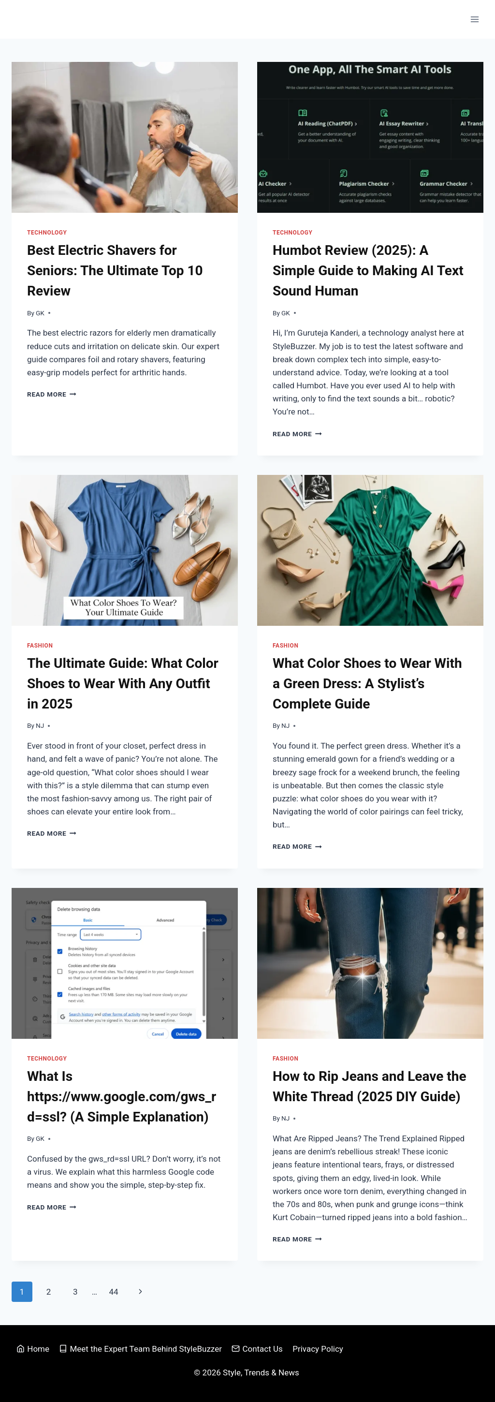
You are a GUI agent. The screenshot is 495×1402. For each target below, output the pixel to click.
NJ (40, 725)
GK (40, 313)
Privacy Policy (317, 1349)
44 (113, 1292)
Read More (51, 394)
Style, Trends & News (262, 1372)
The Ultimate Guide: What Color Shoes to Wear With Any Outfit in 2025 (122, 683)
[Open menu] (474, 19)
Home (32, 1349)
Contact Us (257, 1349)
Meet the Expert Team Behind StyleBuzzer (140, 1349)
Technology (47, 232)
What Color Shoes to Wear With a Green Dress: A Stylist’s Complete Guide (367, 683)
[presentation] (125, 137)
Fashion (40, 645)
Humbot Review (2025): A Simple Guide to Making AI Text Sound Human (368, 270)
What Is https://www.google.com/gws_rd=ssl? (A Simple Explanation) (121, 1096)
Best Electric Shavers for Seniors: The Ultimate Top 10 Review (115, 270)
